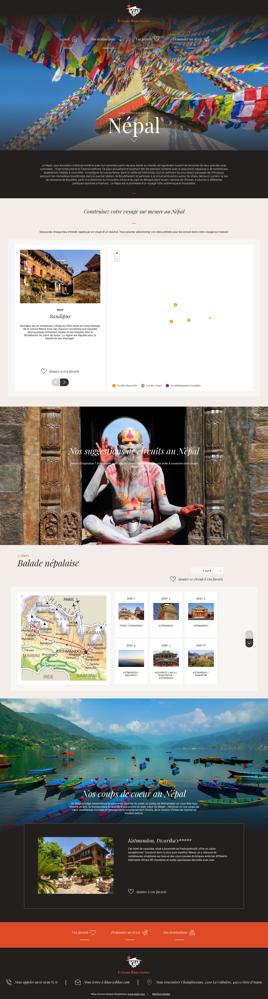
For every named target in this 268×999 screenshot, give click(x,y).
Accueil (64, 39)
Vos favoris (144, 39)
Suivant (64, 382)
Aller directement (134, 141)
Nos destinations (103, 39)
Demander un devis (187, 39)
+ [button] (117, 253)
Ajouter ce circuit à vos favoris (200, 579)
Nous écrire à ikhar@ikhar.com (107, 982)
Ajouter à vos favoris (64, 371)
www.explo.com (136, 994)
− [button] (117, 258)
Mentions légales (161, 994)
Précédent (56, 382)
